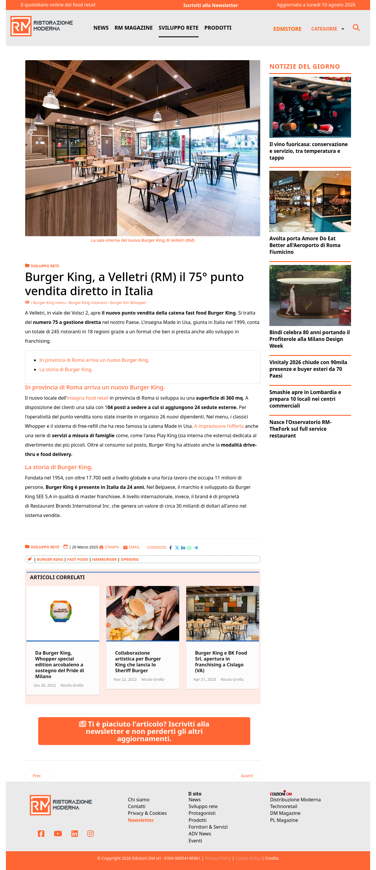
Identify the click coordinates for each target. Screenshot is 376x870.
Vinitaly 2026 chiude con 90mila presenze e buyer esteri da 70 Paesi (308, 369)
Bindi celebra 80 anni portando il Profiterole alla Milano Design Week (309, 339)
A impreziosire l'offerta (219, 426)
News (195, 799)
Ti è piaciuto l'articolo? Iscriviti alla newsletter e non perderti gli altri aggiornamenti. (144, 731)
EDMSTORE (287, 28)
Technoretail (283, 806)
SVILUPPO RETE (179, 27)
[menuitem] (327, 28)
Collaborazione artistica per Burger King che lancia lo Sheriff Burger (138, 662)
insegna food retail (87, 398)
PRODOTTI (217, 27)
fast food (77, 559)
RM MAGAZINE (134, 27)
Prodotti (198, 820)
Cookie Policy (248, 858)
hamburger (104, 559)
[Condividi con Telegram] (196, 547)
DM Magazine (285, 813)
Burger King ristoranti (88, 302)
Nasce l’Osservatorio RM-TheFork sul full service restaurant (300, 429)
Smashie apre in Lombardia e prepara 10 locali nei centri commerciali (305, 399)
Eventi (195, 840)
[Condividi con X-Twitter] (177, 547)
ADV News (200, 833)
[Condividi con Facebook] (170, 547)
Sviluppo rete (203, 806)
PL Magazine (284, 820)
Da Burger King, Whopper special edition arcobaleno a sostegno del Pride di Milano (59, 665)
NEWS (101, 27)
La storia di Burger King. (66, 369)
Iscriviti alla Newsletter (210, 5)
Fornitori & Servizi (208, 827)
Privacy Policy (218, 858)
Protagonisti (202, 813)
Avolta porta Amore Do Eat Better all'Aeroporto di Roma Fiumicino (304, 245)
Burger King (50, 559)
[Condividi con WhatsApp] (189, 547)
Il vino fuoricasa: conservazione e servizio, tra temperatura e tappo (308, 151)
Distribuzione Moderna (295, 799)
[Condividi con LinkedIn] (183, 547)
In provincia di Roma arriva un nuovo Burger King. (94, 360)
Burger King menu (49, 302)
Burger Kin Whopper (128, 302)
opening (130, 559)
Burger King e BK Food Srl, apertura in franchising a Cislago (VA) (221, 662)
